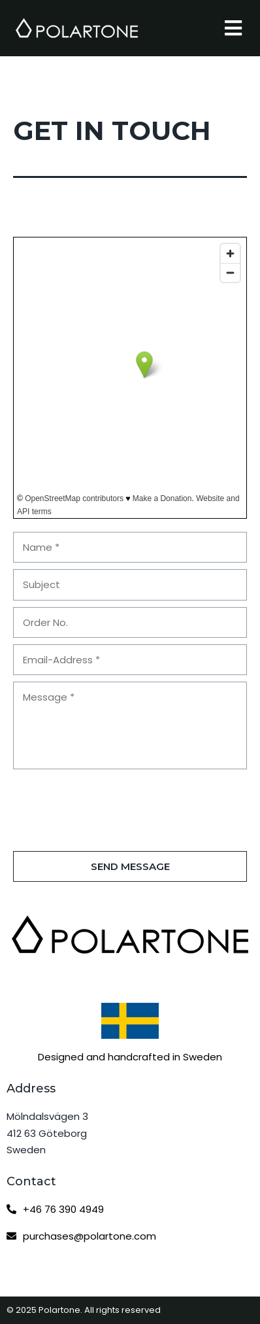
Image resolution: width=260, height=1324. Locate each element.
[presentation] (112, 805)
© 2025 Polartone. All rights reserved (84, 1310)
